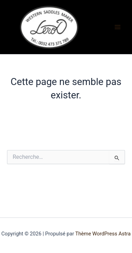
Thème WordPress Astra (103, 234)
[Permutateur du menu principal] (117, 27)
